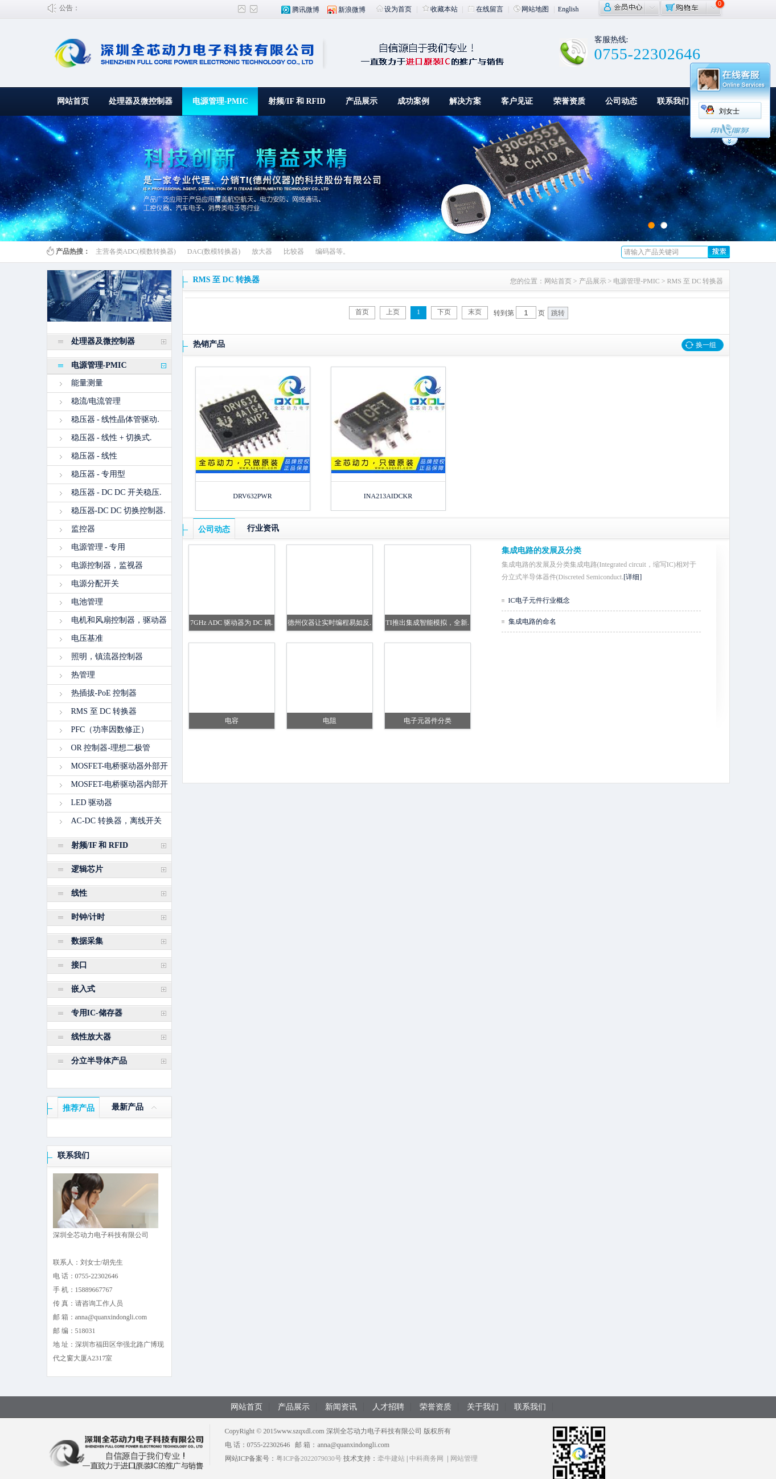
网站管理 (464, 1458)
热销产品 (209, 344)
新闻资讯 (341, 1407)
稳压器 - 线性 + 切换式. (111, 437)
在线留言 (485, 9)
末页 (475, 312)
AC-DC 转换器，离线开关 (116, 820)
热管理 (83, 675)
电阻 (329, 721)
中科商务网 (426, 1458)
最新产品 (127, 1107)
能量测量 (87, 383)
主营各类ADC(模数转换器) (136, 251)
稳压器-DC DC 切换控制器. (118, 510)
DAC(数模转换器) (213, 251)
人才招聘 (388, 1407)
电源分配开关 (95, 583)
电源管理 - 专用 (98, 547)
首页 (362, 312)
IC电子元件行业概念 (539, 600)
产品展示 (361, 101)
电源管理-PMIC (220, 101)
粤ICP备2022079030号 (309, 1458)
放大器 (262, 251)
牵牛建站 (391, 1458)
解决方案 (465, 101)
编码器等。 (332, 251)
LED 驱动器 (92, 802)
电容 (232, 721)
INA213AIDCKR (388, 496)
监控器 (83, 529)
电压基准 (87, 638)
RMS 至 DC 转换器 (104, 711)
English (568, 9)
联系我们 (673, 101)
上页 (393, 312)
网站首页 (73, 101)
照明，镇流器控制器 (107, 656)
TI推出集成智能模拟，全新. (427, 623)
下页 (444, 312)
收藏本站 (440, 9)
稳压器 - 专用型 (98, 474)
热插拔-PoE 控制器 (104, 693)
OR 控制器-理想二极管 (111, 747)
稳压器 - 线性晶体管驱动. (115, 419)
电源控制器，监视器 (107, 565)
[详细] (632, 577)
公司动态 (621, 101)
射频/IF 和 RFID (297, 101)
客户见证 (517, 101)
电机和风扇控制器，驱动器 (119, 620)
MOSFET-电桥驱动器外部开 (120, 766)
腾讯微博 (305, 10)
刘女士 (729, 111)
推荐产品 (79, 1108)
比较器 (294, 251)
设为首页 (394, 9)
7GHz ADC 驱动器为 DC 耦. (231, 623)
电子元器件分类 (427, 721)
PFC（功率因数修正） (110, 729)
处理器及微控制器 (141, 101)
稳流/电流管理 (96, 401)
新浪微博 (352, 10)
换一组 (706, 345)
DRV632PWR (252, 496)
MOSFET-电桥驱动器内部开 (120, 784)
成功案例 (413, 101)
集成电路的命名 (532, 621)
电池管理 (87, 602)
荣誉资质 (569, 101)
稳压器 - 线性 (94, 456)
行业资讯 (263, 528)
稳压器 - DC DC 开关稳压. (116, 492)
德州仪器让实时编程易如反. (329, 623)
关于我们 (483, 1407)
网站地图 (531, 9)
